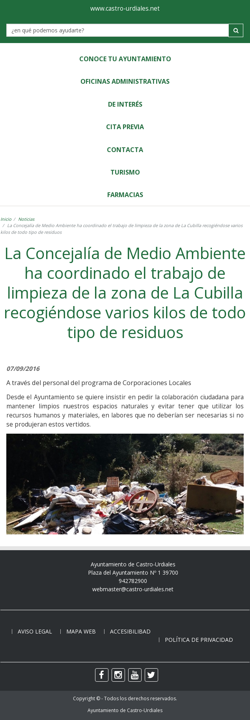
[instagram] (118, 675)
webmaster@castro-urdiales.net (133, 589)
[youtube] (135, 675)
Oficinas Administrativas (125, 81)
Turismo (125, 172)
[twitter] (151, 675)
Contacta (125, 149)
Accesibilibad (130, 631)
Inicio (5, 219)
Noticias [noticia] (26, 219)
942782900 (133, 581)
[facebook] (101, 675)
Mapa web (81, 631)
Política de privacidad (199, 639)
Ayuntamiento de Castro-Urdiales (125, 710)
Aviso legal (35, 631)
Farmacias (125, 194)
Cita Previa (125, 126)
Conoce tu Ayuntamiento (125, 59)
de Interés (125, 104)
